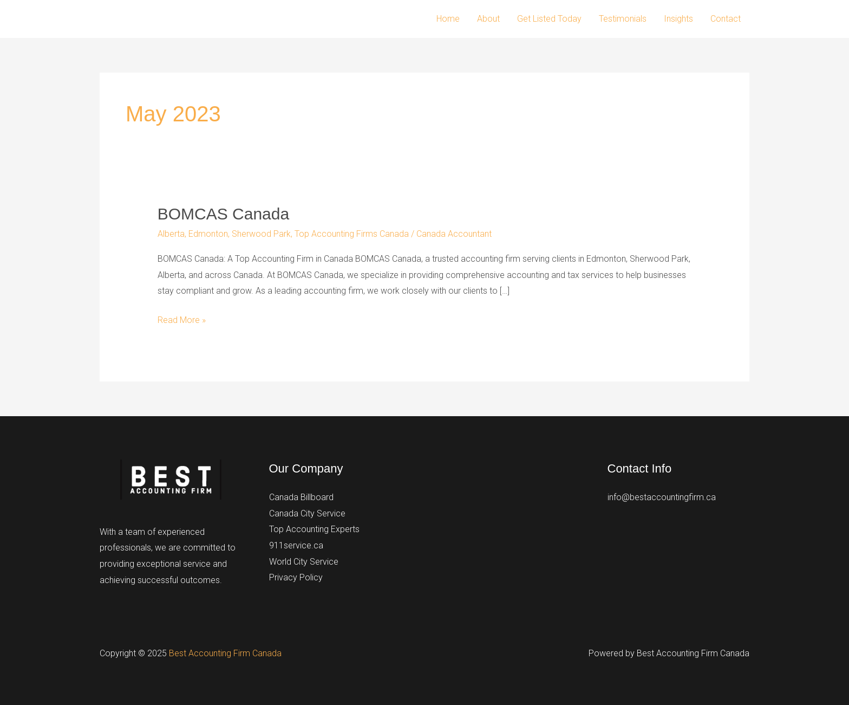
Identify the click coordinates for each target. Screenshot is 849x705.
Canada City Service (307, 513)
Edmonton (208, 234)
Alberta (171, 234)
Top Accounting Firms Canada (352, 234)
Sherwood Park (261, 234)
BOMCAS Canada (223, 214)
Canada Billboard (301, 497)
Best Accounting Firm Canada (225, 653)
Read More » (182, 320)
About (488, 19)
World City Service (303, 562)
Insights (678, 19)
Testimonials (622, 19)
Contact (725, 19)
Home (448, 19)
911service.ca (296, 545)
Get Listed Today (549, 19)
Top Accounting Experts (314, 529)
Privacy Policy (296, 577)
